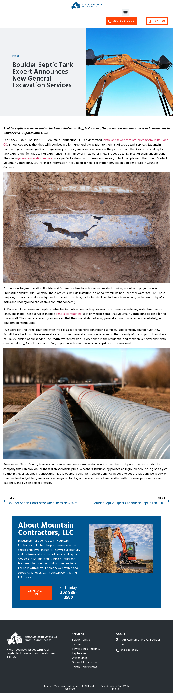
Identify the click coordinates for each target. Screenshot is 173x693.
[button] (125, 12)
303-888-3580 (68, 593)
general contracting (68, 313)
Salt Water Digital (121, 687)
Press (15, 56)
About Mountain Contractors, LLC (46, 529)
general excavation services (35, 158)
